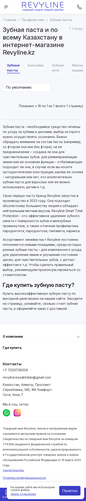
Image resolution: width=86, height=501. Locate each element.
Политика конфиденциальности (24, 478)
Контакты (12, 364)
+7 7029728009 (15, 370)
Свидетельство (13, 470)
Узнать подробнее (23, 494)
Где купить (12, 348)
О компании (13, 336)
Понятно (70, 490)
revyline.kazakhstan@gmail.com (27, 377)
